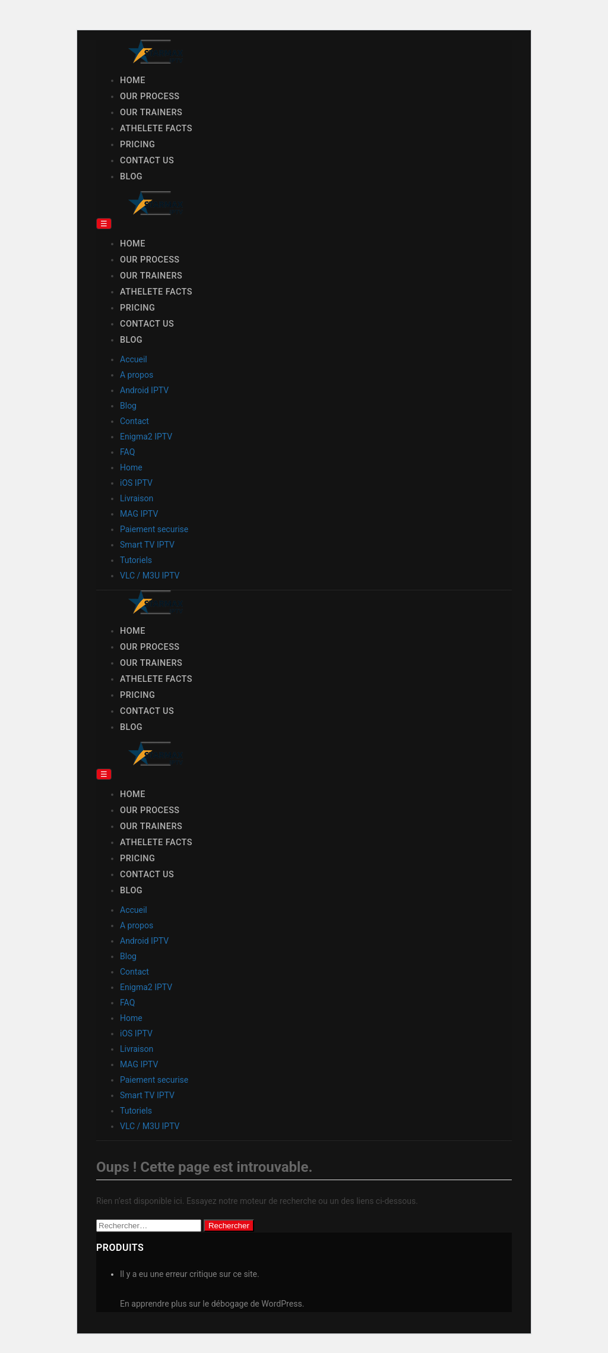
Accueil (133, 359)
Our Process (150, 96)
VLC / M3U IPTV (150, 575)
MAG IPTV (139, 514)
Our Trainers (151, 113)
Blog (131, 177)
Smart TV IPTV (147, 544)
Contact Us (147, 161)
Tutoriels (136, 560)
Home (132, 80)
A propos (136, 375)
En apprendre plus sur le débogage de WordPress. (212, 1303)
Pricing (137, 145)
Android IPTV (144, 390)
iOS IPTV (136, 483)
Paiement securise (154, 529)
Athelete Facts (156, 129)
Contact (134, 421)
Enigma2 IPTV (146, 436)
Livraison (136, 498)
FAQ (127, 452)
